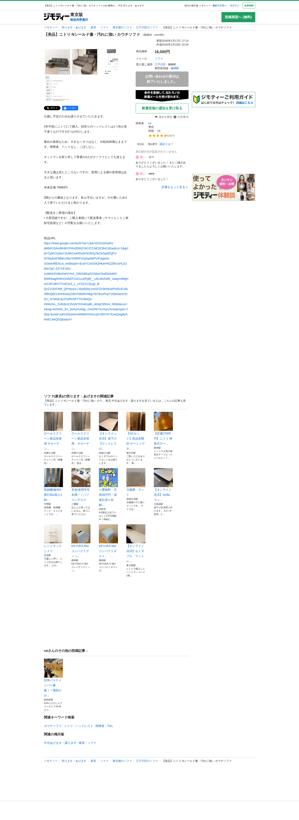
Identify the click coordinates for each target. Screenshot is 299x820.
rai (149, 123)
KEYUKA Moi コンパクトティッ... (80, 541)
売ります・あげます (74, 27)
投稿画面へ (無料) (238, 17)
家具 (93, 27)
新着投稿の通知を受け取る (162, 108)
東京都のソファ (122, 27)
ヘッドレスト (84, 726)
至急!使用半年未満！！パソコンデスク (80, 484)
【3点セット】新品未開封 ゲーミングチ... (135, 431)
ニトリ (68, 726)
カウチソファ (53, 726)
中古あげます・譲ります (60, 742)
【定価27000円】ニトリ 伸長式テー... (163, 428)
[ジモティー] (56, 17)
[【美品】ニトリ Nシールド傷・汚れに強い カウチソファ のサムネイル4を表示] (57, 88)
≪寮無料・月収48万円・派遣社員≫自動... (108, 487)
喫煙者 (100, 726)
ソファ (104, 27)
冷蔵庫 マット (135, 482)
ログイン (234, 5)
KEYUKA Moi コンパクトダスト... (108, 541)
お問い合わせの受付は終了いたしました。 (162, 79)
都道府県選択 (79, 19)
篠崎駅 (175, 68)
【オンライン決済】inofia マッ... (163, 484)
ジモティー (51, 27)
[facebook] (70, 108)
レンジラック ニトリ (53, 538)
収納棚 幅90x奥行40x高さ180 (53, 484)
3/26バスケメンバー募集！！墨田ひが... (53, 678)
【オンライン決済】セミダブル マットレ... (135, 543)
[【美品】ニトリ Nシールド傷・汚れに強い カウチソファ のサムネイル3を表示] (111, 61)
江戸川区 (160, 64)
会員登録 (249, 5)
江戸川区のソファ (147, 27)
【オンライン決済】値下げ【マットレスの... (108, 431)
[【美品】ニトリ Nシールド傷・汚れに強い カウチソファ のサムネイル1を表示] (57, 61)
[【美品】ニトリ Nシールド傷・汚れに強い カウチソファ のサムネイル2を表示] (84, 61)
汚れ (110, 726)
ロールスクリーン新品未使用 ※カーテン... (53, 431)
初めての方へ (220, 5)
